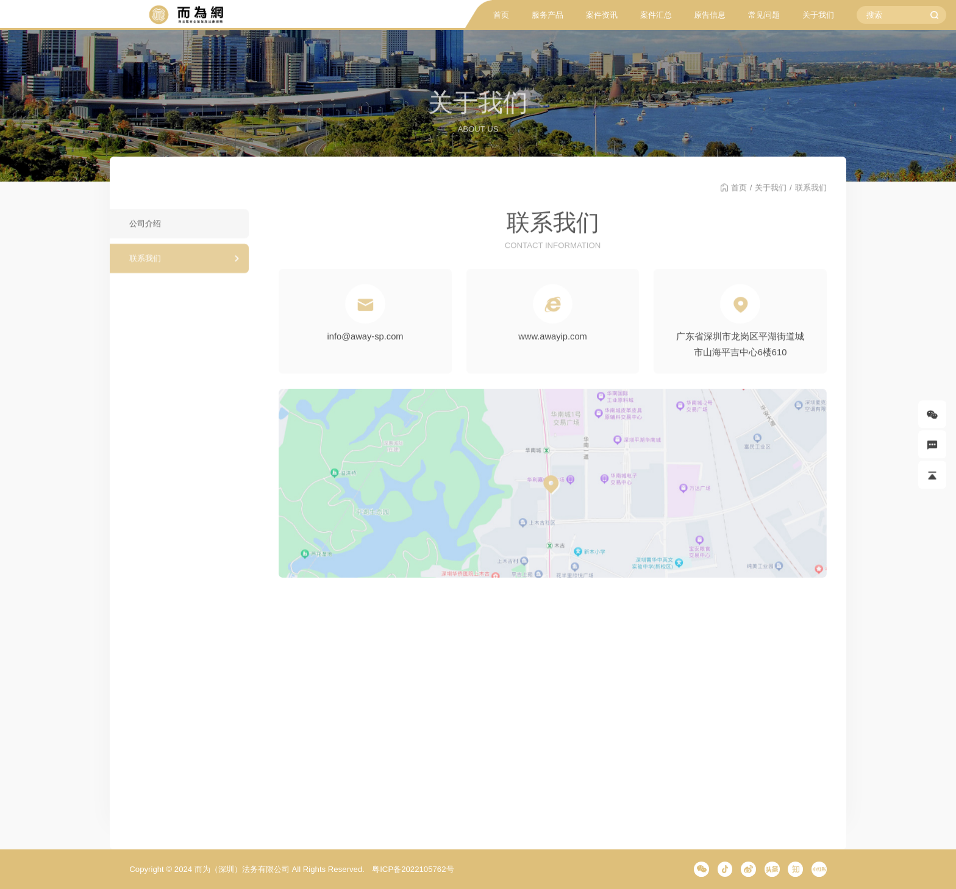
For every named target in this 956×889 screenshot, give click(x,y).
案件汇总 (656, 14)
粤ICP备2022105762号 (413, 869)
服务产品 (547, 14)
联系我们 (145, 265)
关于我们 (818, 14)
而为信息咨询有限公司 (185, 15)
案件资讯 (602, 14)
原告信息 (710, 14)
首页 (501, 14)
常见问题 (764, 14)
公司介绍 (145, 230)
